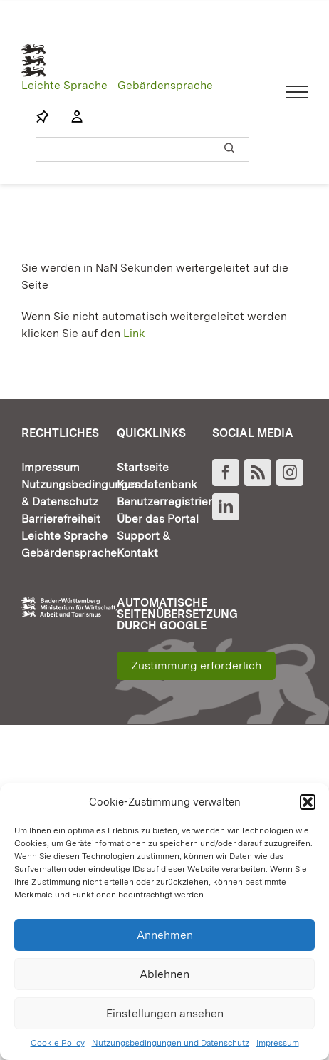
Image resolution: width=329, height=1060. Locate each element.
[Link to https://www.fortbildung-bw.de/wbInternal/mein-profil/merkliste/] (43, 117)
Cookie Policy (58, 1043)
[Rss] (257, 472)
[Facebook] (225, 472)
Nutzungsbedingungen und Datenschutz (170, 1043)
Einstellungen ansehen (165, 1013)
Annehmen (165, 935)
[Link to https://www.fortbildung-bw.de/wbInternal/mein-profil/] (69, 117)
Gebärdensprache (165, 85)
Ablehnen (164, 974)
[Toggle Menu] (297, 92)
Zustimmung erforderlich (196, 665)
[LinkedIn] (225, 506)
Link (134, 333)
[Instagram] (289, 472)
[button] (308, 802)
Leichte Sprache (64, 85)
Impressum (277, 1043)
